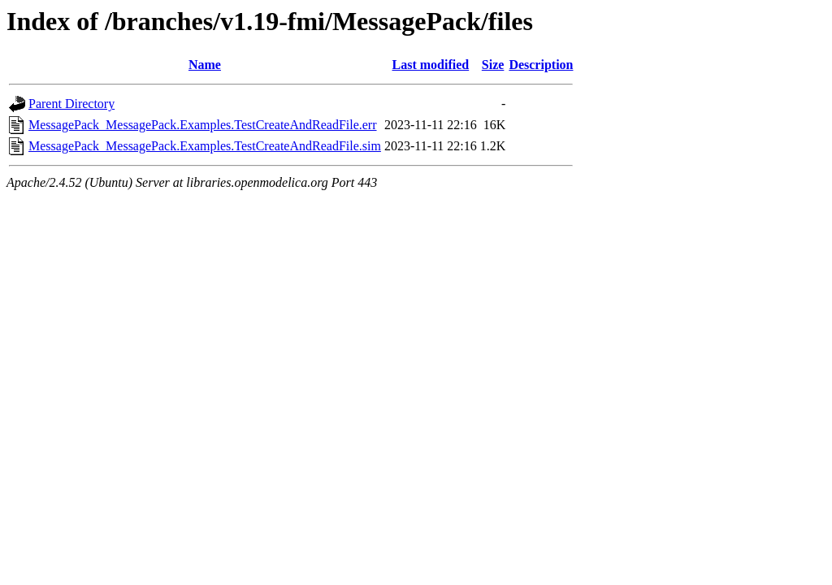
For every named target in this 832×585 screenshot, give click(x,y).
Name (204, 65)
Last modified (431, 65)
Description (541, 65)
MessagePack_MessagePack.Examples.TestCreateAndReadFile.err (202, 125)
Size (493, 65)
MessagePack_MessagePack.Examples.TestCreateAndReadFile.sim (204, 146)
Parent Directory (71, 103)
